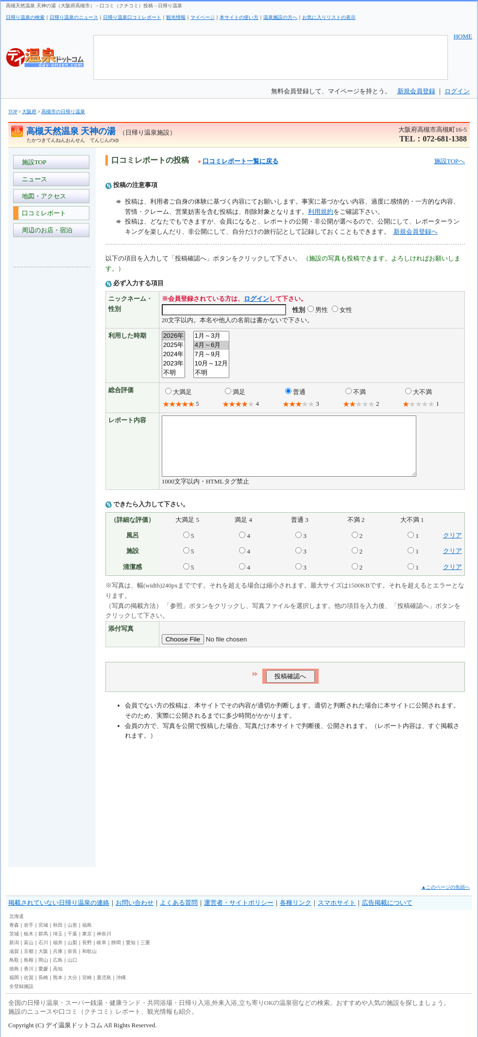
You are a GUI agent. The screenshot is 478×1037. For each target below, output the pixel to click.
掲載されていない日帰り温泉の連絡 (58, 902)
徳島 (14, 968)
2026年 (173, 336)
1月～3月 (211, 336)
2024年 (173, 354)
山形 (72, 925)
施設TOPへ (449, 161)
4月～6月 (211, 345)
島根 (29, 960)
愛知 (131, 942)
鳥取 (14, 960)
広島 (58, 960)
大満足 (182, 392)
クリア (452, 547)
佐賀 (29, 977)
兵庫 (58, 951)
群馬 (43, 933)
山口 (72, 960)
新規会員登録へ (415, 231)
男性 (321, 309)
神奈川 (104, 933)
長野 (87, 942)
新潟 (14, 942)
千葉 (72, 933)
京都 (29, 951)
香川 (29, 968)
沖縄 (121, 977)
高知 (58, 968)
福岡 (14, 977)
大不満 (422, 392)
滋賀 (14, 951)
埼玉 (58, 933)
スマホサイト (337, 902)
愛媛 (43, 968)
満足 (239, 392)
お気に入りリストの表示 (329, 17)
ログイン (457, 91)
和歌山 (89, 951)
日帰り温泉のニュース (74, 17)
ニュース (32, 179)
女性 (346, 309)
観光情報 (176, 17)
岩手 (29, 925)
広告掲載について (387, 902)
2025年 (173, 345)
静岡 (116, 942)
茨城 (14, 933)
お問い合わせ (135, 902)
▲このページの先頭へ (445, 887)
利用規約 (320, 211)
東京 (87, 933)
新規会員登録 (416, 91)
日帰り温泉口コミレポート (132, 17)
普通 (299, 392)
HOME (463, 36)
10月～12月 (211, 363)
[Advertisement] (52, 420)
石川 (43, 942)
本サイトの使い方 (239, 17)
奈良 (72, 951)
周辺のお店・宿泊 (45, 230)
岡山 (43, 960)
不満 (359, 392)
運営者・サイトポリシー (238, 902)
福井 (58, 942)
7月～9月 (211, 354)
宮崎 (87, 977)
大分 (72, 977)
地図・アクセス (42, 196)
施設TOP (32, 162)
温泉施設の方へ (280, 17)
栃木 (29, 933)
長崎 (43, 977)
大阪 (43, 951)
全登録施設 (21, 986)
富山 (29, 942)
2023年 (173, 363)
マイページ (202, 17)
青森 (14, 925)
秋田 (58, 925)
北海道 (16, 916)
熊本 (58, 977)
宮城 (43, 925)
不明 (173, 373)
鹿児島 (104, 977)
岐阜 (101, 942)
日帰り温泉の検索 (25, 17)
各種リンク (295, 902)
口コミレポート (42, 213)
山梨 (72, 942)
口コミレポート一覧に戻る (238, 161)
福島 (87, 925)
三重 (145, 942)
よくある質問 (179, 902)
